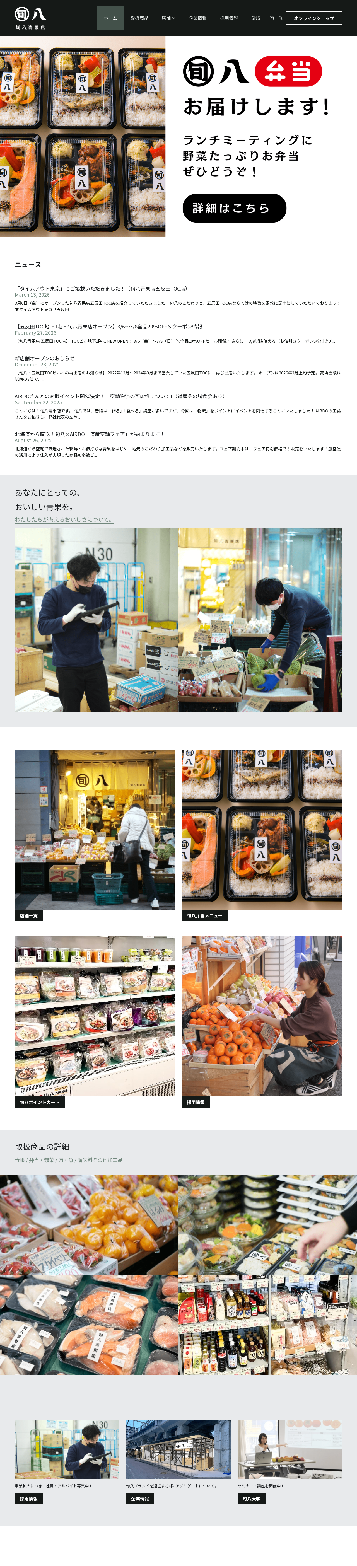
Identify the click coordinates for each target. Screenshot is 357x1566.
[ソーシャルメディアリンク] (272, 18)
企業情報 (140, 1498)
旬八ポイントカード (40, 1102)
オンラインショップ (314, 18)
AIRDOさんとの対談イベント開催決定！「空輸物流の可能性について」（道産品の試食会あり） (121, 396)
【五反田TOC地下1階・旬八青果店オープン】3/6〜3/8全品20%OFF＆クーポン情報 (108, 326)
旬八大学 (251, 1498)
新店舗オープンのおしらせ (45, 358)
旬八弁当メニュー (205, 915)
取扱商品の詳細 (42, 1146)
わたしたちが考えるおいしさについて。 (64, 519)
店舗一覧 (29, 915)
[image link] (178, 620)
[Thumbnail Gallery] (89, 1224)
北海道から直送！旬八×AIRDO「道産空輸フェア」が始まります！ (90, 434)
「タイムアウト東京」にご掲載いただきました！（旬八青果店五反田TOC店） (102, 288)
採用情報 (196, 1102)
